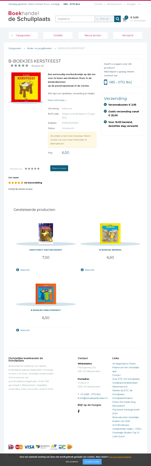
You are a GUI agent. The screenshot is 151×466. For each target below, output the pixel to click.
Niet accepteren (72, 462)
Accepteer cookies (92, 462)
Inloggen (131, 4)
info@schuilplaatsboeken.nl (93, 398)
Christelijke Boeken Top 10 (125, 432)
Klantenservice (114, 4)
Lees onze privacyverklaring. (120, 457)
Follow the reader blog (124, 402)
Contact (98, 4)
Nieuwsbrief (118, 406)
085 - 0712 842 (120, 82)
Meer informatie (56, 100)
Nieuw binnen (93, 35)
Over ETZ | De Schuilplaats (126, 379)
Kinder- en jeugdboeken (39, 48)
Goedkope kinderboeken (125, 383)
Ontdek (58, 35)
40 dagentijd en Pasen (124, 363)
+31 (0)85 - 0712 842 (90, 394)
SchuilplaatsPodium (122, 398)
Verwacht (127, 35)
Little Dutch (118, 436)
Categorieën (23, 35)
